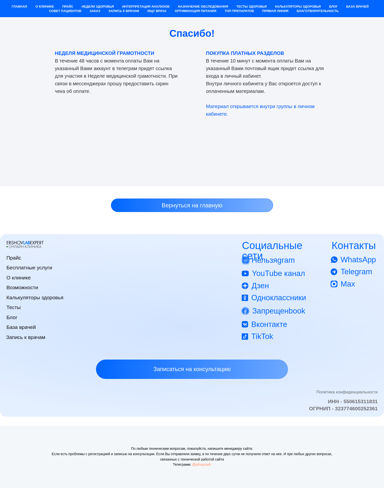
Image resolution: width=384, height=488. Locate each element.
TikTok (262, 336)
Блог (333, 6)
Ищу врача (157, 11)
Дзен (260, 285)
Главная (19, 6)
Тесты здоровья (251, 6)
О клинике (45, 6)
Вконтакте (269, 324)
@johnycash (201, 464)
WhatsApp (358, 259)
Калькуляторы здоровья (298, 6)
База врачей (357, 6)
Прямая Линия (275, 11)
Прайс (67, 6)
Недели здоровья (98, 6)
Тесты (13, 307)
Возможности (22, 287)
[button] (192, 369)
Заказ (95, 11)
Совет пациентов (65, 11)
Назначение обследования (203, 6)
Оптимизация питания (195, 11)
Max (348, 284)
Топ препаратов (239, 11)
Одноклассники (278, 297)
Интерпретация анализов (145, 6)
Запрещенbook (278, 311)
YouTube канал (278, 273)
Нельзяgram (273, 260)
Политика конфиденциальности (347, 392)
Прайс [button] (13, 258)
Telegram (356, 271)
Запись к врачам (123, 11)
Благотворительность (318, 11)
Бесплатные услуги (29, 267)
